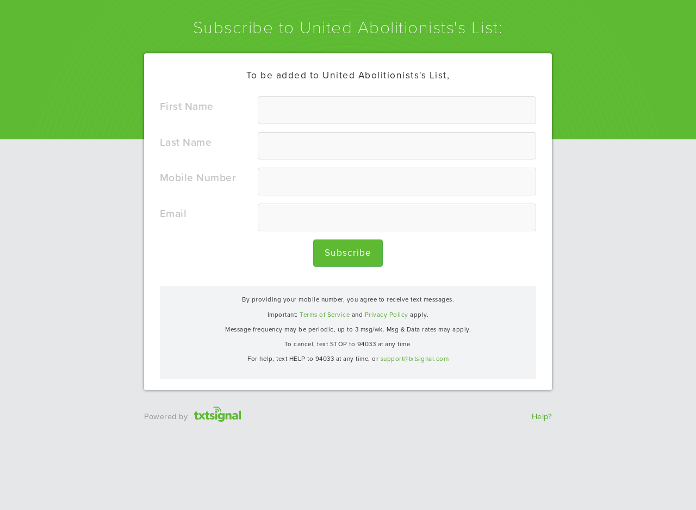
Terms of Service (325, 314)
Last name (186, 142)
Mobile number (198, 177)
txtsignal (217, 402)
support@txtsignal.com (415, 358)
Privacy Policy (386, 314)
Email (173, 213)
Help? (542, 416)
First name (187, 106)
